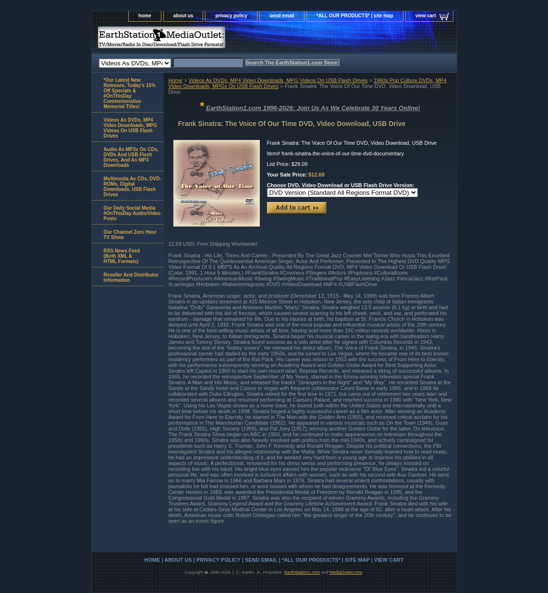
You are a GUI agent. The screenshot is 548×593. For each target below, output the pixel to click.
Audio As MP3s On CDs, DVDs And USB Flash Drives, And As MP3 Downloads (131, 157)
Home (176, 80)
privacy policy (231, 15)
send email (281, 15)
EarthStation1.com (302, 572)
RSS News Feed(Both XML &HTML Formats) (122, 256)
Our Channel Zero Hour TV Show (130, 234)
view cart (425, 15)
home (144, 15)
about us (183, 15)
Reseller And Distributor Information (131, 277)
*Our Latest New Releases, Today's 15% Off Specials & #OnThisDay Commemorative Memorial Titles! (130, 93)
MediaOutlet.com (345, 572)
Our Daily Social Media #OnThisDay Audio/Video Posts (132, 213)
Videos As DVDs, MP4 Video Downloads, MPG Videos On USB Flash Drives (277, 80)
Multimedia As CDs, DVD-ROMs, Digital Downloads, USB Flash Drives (132, 186)
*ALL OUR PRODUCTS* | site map (355, 15)
